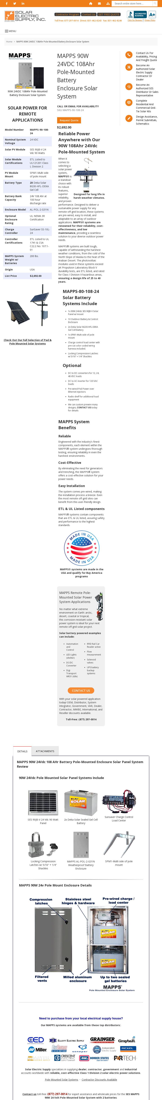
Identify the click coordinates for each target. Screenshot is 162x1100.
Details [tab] (22, 751)
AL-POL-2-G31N (39, 209)
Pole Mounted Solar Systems (61, 1079)
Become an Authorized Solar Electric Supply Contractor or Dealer (145, 72)
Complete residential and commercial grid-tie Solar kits (146, 106)
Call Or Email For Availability (78, 106)
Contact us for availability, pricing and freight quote (146, 56)
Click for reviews (141, 16)
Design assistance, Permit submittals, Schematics (147, 120)
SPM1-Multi (36, 172)
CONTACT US (81, 691)
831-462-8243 (94, 20)
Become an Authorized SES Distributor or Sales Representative (147, 90)
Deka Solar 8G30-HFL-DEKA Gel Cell (39, 186)
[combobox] (135, 4)
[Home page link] (27, 16)
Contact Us (88, 14)
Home (9, 41)
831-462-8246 (115, 20)
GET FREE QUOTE (109, 14)
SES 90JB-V (36, 149)
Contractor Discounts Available (99, 1079)
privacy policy (149, 20)
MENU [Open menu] (10, 31)
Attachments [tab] (45, 751)
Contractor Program (67, 14)
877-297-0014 (71, 20)
